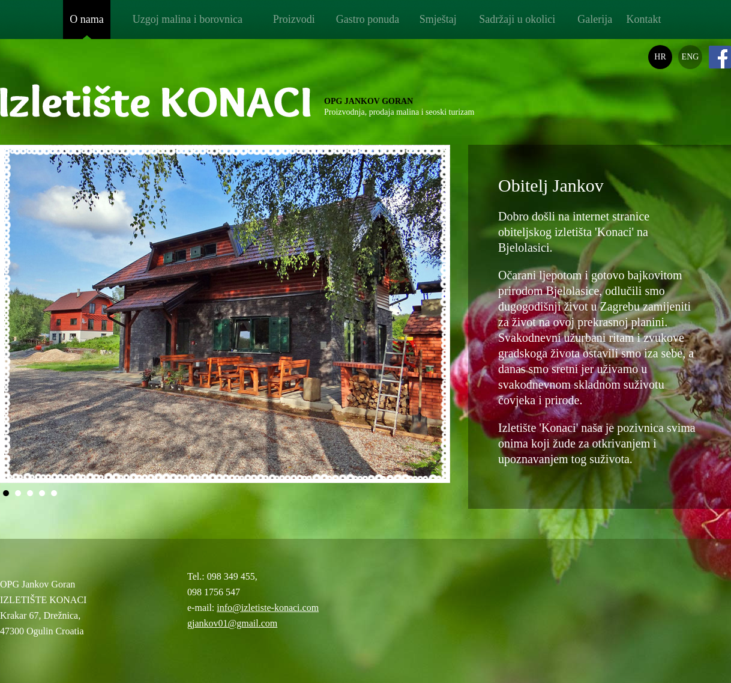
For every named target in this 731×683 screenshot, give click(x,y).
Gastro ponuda (367, 19)
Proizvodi (294, 19)
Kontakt (643, 19)
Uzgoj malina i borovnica (187, 19)
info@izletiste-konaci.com (268, 608)
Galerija (594, 19)
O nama (86, 19)
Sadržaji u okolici (517, 19)
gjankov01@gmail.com (232, 623)
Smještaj (438, 19)
